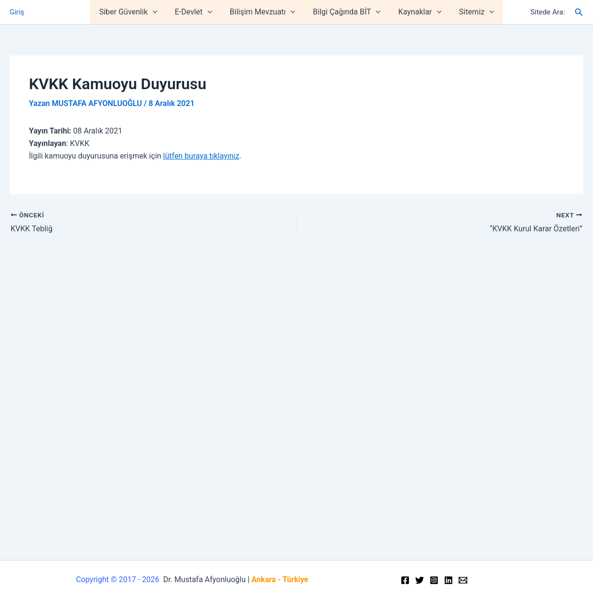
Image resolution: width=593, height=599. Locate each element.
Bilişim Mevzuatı (263, 12)
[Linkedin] (448, 580)
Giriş (17, 12)
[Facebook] (405, 580)
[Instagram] (434, 580)
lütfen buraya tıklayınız (201, 155)
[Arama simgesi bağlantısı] (579, 12)
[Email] (463, 580)
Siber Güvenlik (133, 12)
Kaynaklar (416, 12)
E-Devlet (196, 12)
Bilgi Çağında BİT (345, 12)
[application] (158, 12)
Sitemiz (470, 12)
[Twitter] (419, 580)
